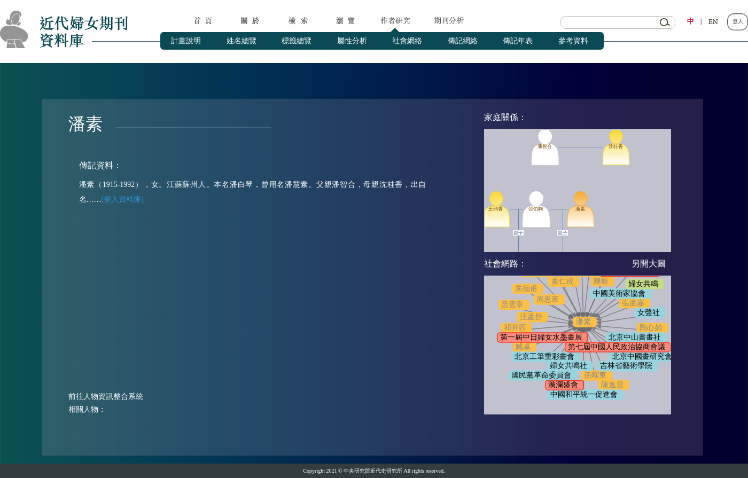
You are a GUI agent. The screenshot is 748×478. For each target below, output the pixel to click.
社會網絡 (407, 41)
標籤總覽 (296, 41)
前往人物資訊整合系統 (105, 397)
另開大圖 (649, 263)
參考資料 (573, 41)
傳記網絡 (463, 41)
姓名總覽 (241, 41)
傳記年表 (518, 41)
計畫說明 (186, 41)
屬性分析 (352, 41)
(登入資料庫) (123, 199)
